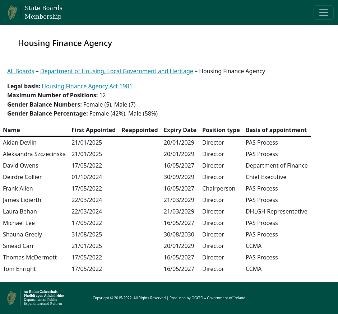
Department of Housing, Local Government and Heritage (116, 71)
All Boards (20, 71)
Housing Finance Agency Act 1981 (87, 86)
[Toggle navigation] (324, 12)
